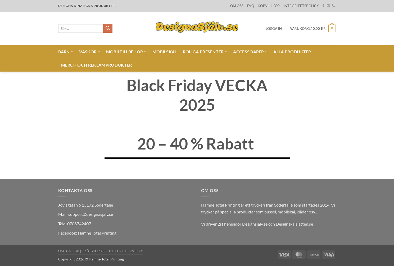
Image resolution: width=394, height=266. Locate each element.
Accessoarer (250, 51)
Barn (66, 51)
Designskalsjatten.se (294, 223)
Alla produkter (292, 51)
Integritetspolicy (301, 6)
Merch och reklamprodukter (96, 64)
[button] (274, 28)
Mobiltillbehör (126, 51)
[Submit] (107, 28)
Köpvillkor (269, 6)
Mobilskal (164, 51)
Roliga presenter (205, 51)
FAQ (250, 6)
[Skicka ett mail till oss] (328, 6)
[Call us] (333, 6)
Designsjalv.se (255, 223)
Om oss (237, 6)
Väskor (89, 51)
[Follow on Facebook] (323, 6)
